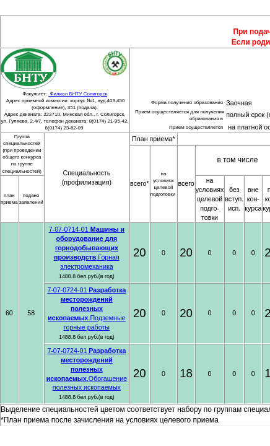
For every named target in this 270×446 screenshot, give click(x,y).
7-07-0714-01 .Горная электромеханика (86, 247)
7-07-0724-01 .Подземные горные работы (86, 308)
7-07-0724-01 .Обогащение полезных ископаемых (86, 369)
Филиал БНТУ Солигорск (77, 94)
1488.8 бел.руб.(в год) (87, 276)
